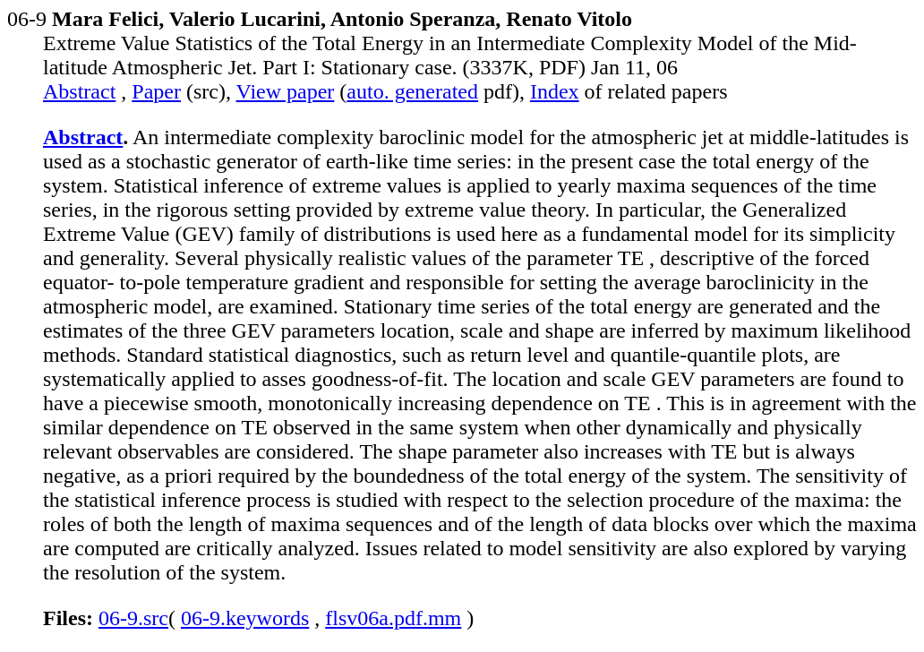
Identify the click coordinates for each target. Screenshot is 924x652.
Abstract (79, 91)
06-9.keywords (245, 618)
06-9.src (133, 618)
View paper (285, 91)
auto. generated (412, 91)
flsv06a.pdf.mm (393, 618)
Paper (156, 91)
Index (554, 91)
